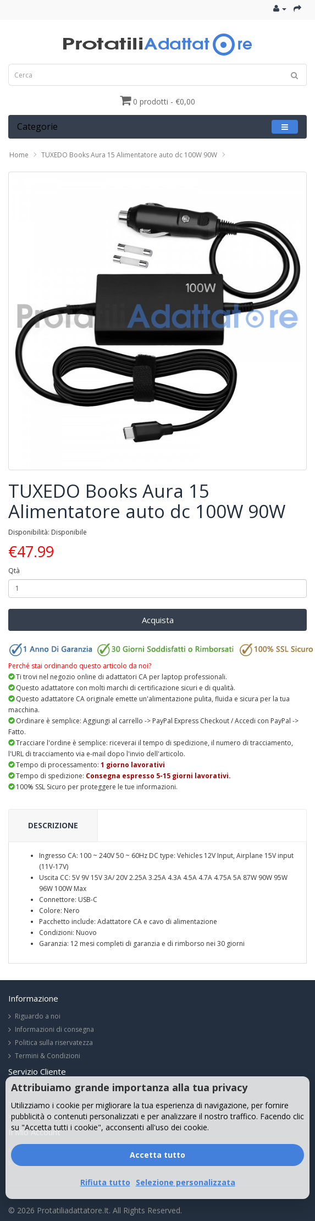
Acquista (158, 619)
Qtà (14, 570)
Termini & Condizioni (47, 1055)
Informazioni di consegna (54, 1029)
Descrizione (53, 825)
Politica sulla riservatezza (54, 1042)
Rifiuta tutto (105, 1182)
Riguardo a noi (37, 1016)
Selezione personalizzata (185, 1182)
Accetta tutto (157, 1155)
